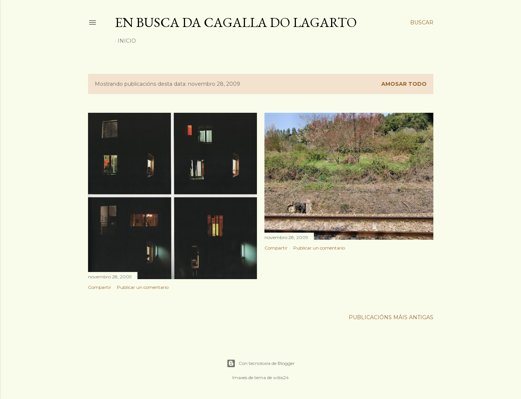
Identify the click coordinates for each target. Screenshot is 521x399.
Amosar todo (404, 84)
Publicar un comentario (143, 287)
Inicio (127, 40)
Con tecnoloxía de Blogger (261, 363)
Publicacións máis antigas (391, 317)
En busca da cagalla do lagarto (236, 22)
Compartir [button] (99, 287)
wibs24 (281, 377)
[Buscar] (421, 22)
